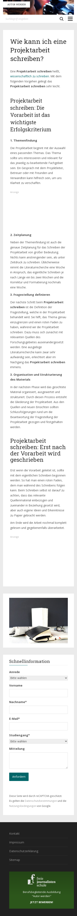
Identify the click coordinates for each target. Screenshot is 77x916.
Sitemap (14, 860)
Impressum (16, 842)
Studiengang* (19, 735)
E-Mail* (14, 719)
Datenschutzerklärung (23, 851)
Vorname (15, 685)
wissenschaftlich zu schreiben (29, 76)
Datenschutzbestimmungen (41, 800)
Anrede (14, 672)
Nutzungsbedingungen (22, 805)
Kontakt (14, 833)
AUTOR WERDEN (16, 4)
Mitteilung (17, 749)
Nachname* (18, 702)
